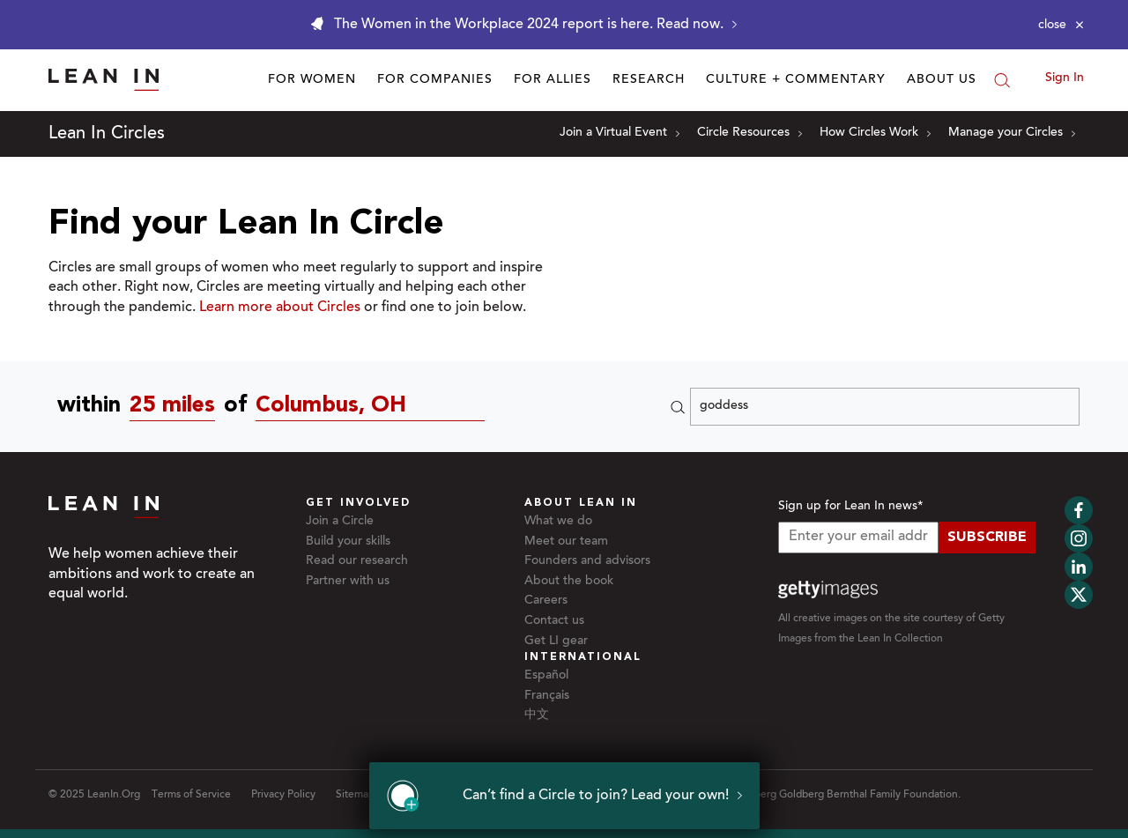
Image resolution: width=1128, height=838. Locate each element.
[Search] (1002, 80)
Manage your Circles (1011, 133)
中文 (536, 715)
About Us (941, 80)
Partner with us (348, 581)
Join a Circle (340, 521)
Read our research (357, 561)
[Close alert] (1061, 25)
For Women (312, 80)
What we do (558, 521)
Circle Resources (749, 133)
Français (546, 696)
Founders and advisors (587, 561)
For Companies (435, 80)
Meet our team (566, 542)
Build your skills (348, 542)
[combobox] (177, 406)
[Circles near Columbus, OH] (375, 406)
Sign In (1064, 78)
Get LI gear (556, 641)
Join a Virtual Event (619, 133)
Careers (546, 601)
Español (546, 676)
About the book (568, 581)
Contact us (554, 621)
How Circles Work (875, 133)
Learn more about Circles (279, 307)
